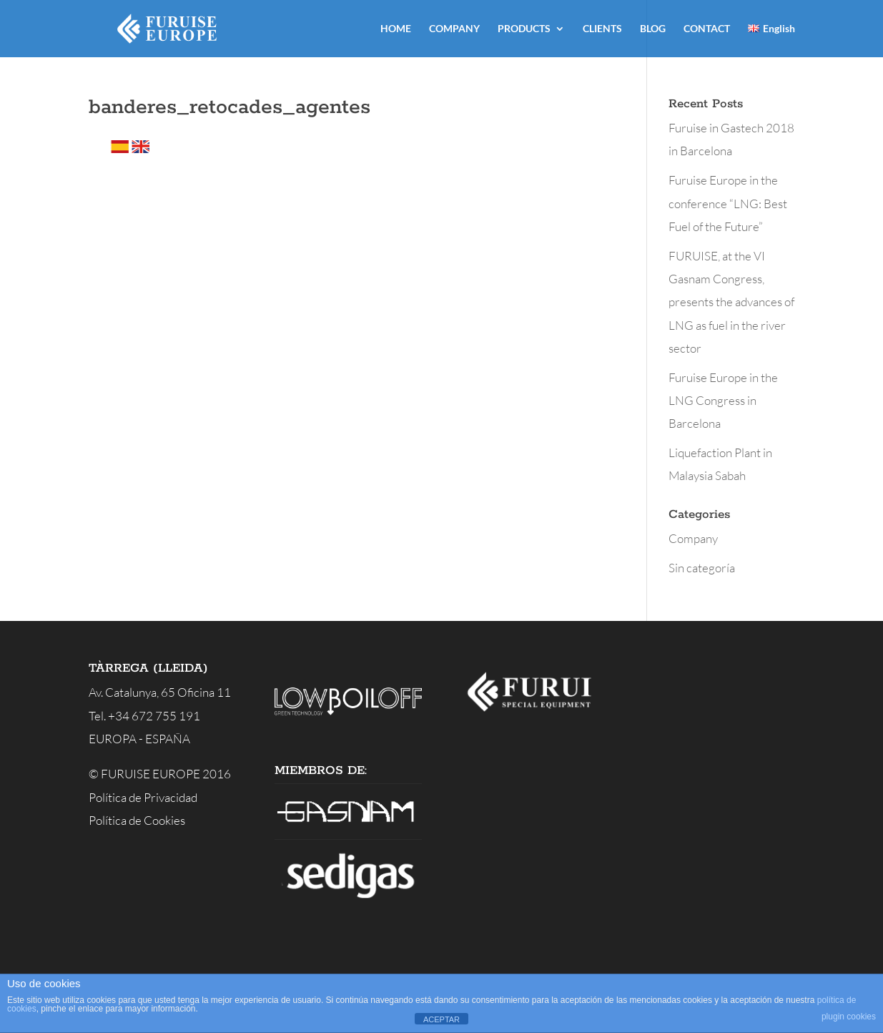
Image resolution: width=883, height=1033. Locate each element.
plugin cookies (849, 1017)
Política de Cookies (137, 820)
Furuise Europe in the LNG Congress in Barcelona (723, 400)
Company (693, 538)
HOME (395, 29)
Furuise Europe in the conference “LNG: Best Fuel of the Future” (728, 203)
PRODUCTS (524, 29)
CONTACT (707, 29)
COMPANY (454, 29)
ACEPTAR (441, 1019)
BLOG (653, 29)
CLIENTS (602, 29)
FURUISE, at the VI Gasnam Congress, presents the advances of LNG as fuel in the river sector (731, 302)
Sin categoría (702, 567)
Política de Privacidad (143, 797)
